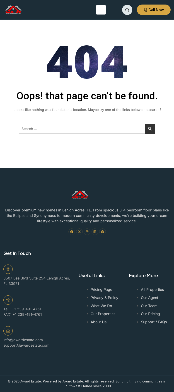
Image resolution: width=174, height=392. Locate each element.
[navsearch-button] (127, 10)
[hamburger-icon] (101, 10)
